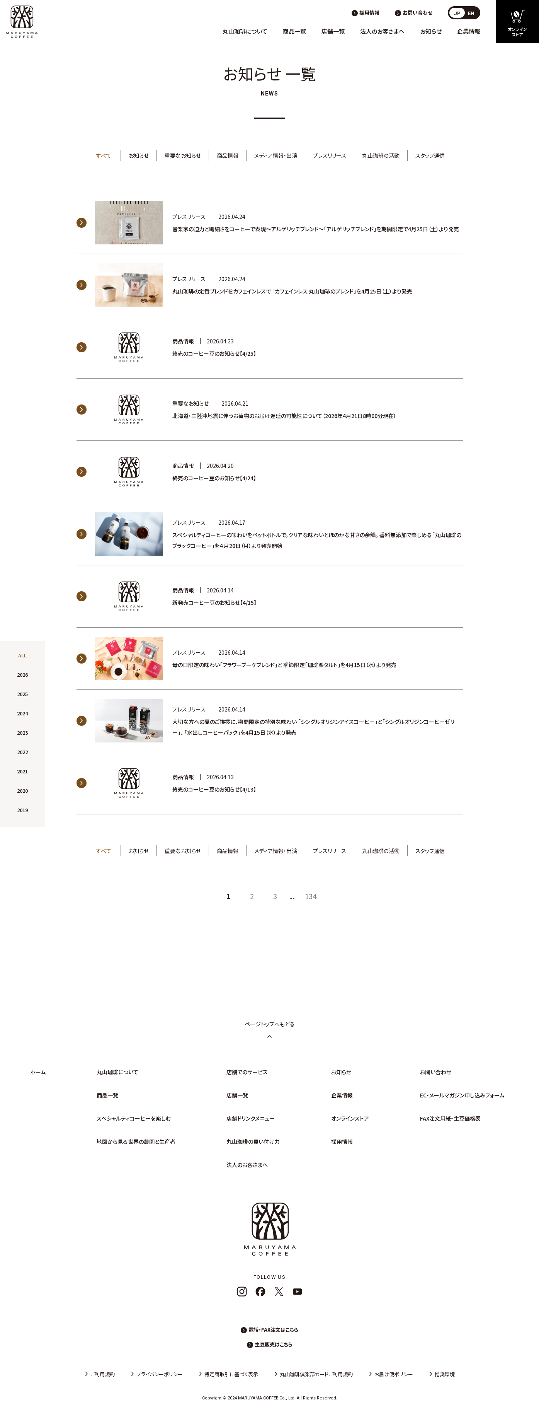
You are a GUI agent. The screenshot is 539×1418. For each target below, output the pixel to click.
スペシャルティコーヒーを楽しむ (134, 1118)
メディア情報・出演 (275, 155)
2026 (22, 674)
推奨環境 (445, 1374)
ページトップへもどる (270, 1029)
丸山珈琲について (245, 31)
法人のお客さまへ (382, 31)
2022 (22, 752)
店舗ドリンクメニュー (250, 1118)
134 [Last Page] (310, 896)
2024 (22, 713)
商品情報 (227, 155)
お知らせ (431, 31)
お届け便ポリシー (393, 1374)
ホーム (38, 1072)
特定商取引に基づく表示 (231, 1374)
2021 (22, 771)
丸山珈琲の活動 (381, 155)
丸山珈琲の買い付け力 (253, 1141)
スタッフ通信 (430, 155)
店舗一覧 (333, 31)
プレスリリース (329, 155)
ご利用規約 (102, 1374)
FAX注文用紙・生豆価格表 (450, 1118)
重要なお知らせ (183, 155)
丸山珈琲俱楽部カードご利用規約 (316, 1374)
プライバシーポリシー (159, 1374)
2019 (22, 810)
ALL (22, 655)
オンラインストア (350, 1118)
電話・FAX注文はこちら (273, 1329)
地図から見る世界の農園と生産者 (136, 1141)
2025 (22, 694)
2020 (22, 790)
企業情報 (468, 31)
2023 (22, 732)
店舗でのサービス (247, 1072)
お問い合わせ (417, 12)
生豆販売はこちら (273, 1344)
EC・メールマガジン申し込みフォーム (462, 1095)
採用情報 (369, 12)
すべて (103, 155)
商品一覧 (294, 31)
